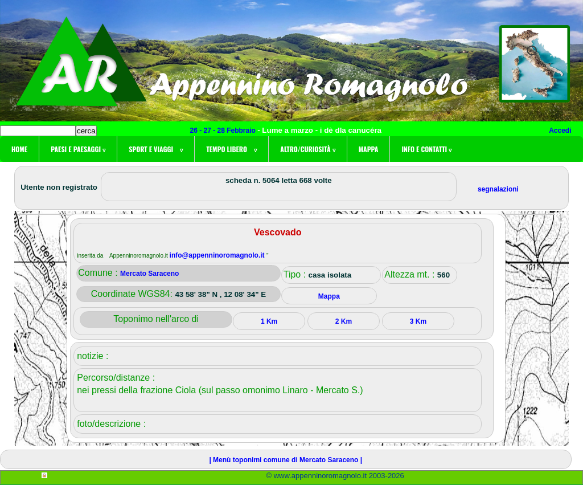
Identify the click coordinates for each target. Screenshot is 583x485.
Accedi (560, 131)
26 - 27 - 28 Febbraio (224, 131)
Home (19, 149)
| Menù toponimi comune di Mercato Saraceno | (285, 460)
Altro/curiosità (307, 149)
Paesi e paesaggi (78, 149)
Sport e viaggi (156, 149)
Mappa (369, 149)
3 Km (418, 321)
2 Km (343, 321)
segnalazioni (498, 189)
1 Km (269, 321)
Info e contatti (426, 149)
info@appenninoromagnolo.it (218, 255)
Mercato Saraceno (149, 274)
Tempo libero (231, 149)
